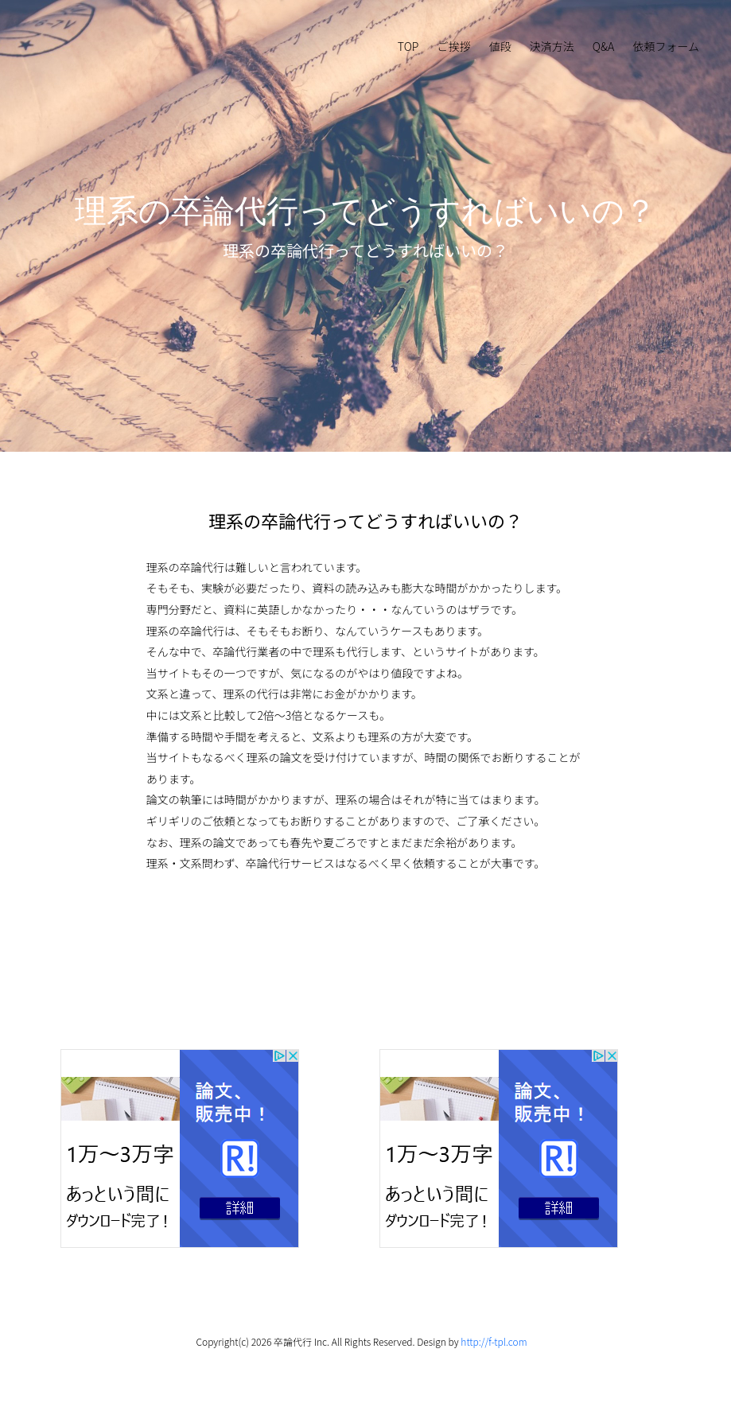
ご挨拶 (454, 46)
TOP (408, 46)
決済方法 (552, 46)
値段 (500, 46)
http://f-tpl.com (494, 1341)
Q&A (603, 46)
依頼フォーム (665, 46)
